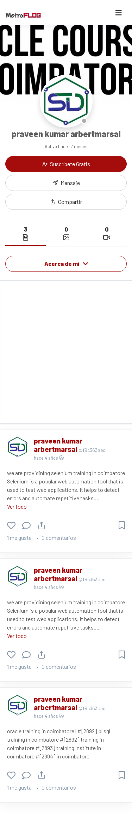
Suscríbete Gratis (66, 163)
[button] (66, 202)
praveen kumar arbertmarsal (58, 444)
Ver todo (17, 506)
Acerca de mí (66, 263)
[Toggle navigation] (118, 12)
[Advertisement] (66, 352)
